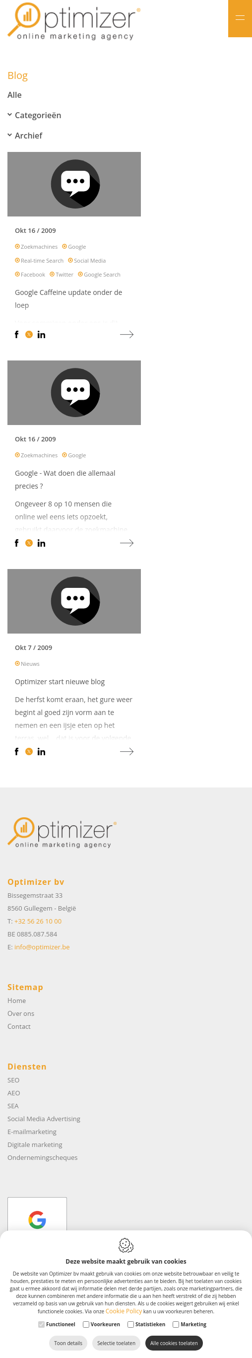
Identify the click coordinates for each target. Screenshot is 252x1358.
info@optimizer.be (41, 946)
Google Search (102, 277)
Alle (14, 94)
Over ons (20, 1013)
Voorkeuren (105, 1324)
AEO (13, 1092)
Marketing (193, 1324)
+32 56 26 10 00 (38, 921)
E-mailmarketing (32, 1131)
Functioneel (60, 1324)
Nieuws (30, 666)
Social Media (90, 263)
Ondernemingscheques (42, 1157)
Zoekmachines (39, 249)
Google (77, 249)
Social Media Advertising (43, 1118)
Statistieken (150, 1324)
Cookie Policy (124, 1311)
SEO (13, 1079)
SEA (13, 1105)
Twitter (64, 277)
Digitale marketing (35, 1144)
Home (16, 1000)
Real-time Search (42, 263)
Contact (19, 1026)
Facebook (33, 277)
